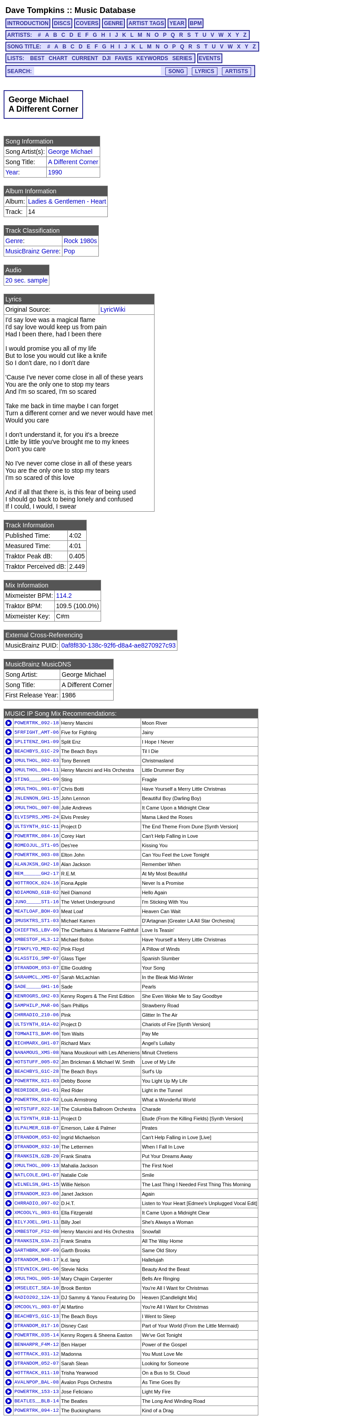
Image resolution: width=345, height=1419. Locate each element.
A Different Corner (73, 161)
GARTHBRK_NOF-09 (36, 1250)
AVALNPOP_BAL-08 (36, 1382)
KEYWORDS (152, 58)
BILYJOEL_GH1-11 (36, 1222)
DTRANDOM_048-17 (36, 1259)
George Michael (70, 151)
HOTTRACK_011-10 (36, 1372)
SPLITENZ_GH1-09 (36, 741)
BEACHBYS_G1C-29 (36, 751)
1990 (55, 172)
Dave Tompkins (35, 10)
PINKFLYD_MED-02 (36, 949)
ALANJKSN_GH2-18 (36, 864)
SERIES (182, 58)
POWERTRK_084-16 (36, 836)
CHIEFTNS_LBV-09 (36, 930)
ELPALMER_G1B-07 (36, 1128)
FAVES (123, 58)
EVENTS (210, 58)
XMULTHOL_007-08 (36, 807)
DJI (106, 58)
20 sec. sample (26, 280)
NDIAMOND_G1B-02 (36, 892)
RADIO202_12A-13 (36, 1297)
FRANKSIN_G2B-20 (36, 1156)
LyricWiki (113, 309)
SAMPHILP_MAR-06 (36, 1005)
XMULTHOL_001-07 (36, 789)
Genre (14, 240)
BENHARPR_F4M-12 (36, 1344)
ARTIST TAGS (146, 23)
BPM (196, 23)
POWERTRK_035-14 (36, 1335)
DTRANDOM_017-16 (36, 1325)
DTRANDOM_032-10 (36, 1146)
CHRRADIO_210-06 (36, 1015)
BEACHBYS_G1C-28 (36, 1071)
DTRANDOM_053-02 (36, 1137)
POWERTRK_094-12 (36, 1410)
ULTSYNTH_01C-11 (36, 826)
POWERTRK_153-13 (36, 1391)
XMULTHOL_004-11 (36, 770)
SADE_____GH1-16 (36, 986)
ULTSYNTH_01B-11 (36, 1118)
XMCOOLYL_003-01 (36, 1212)
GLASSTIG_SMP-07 (36, 958)
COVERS (87, 23)
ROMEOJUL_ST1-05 (36, 845)
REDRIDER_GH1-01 (36, 1090)
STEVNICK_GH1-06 (36, 1269)
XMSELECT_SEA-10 (36, 1288)
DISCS (62, 23)
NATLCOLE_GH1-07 (36, 1175)
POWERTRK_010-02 (36, 1099)
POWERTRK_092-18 (36, 723)
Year (11, 172)
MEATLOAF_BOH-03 (36, 911)
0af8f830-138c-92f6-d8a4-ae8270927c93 (118, 645)
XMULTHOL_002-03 (36, 760)
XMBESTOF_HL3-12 (36, 939)
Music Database (105, 10)
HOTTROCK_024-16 (36, 883)
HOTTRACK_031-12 (36, 1354)
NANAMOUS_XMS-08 (36, 1052)
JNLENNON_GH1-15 (36, 798)
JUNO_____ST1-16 (36, 902)
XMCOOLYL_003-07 (36, 1307)
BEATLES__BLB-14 (36, 1401)
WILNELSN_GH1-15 (36, 1184)
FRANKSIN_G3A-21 (36, 1241)
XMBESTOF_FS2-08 (36, 1231)
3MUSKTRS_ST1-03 (36, 920)
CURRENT (85, 58)
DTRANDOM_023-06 (36, 1194)
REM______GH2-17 (36, 873)
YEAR (176, 23)
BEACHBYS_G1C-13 (36, 1316)
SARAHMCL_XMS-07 (36, 977)
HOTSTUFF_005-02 (36, 1062)
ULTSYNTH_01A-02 (36, 1024)
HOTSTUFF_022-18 (36, 1109)
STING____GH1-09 (36, 779)
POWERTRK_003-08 (36, 854)
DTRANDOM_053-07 (36, 968)
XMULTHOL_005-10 (36, 1278)
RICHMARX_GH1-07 (36, 1043)
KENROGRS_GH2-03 (36, 996)
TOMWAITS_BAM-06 (36, 1033)
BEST (37, 58)
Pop (69, 251)
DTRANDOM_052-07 (36, 1363)
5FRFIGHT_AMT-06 (36, 732)
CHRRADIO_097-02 (36, 1203)
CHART (58, 58)
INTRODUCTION (28, 23)
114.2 (64, 595)
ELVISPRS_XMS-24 (36, 817)
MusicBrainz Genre (32, 251)
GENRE (113, 23)
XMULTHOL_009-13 (36, 1165)
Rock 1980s (80, 240)
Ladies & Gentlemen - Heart (67, 201)
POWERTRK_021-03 (36, 1081)
